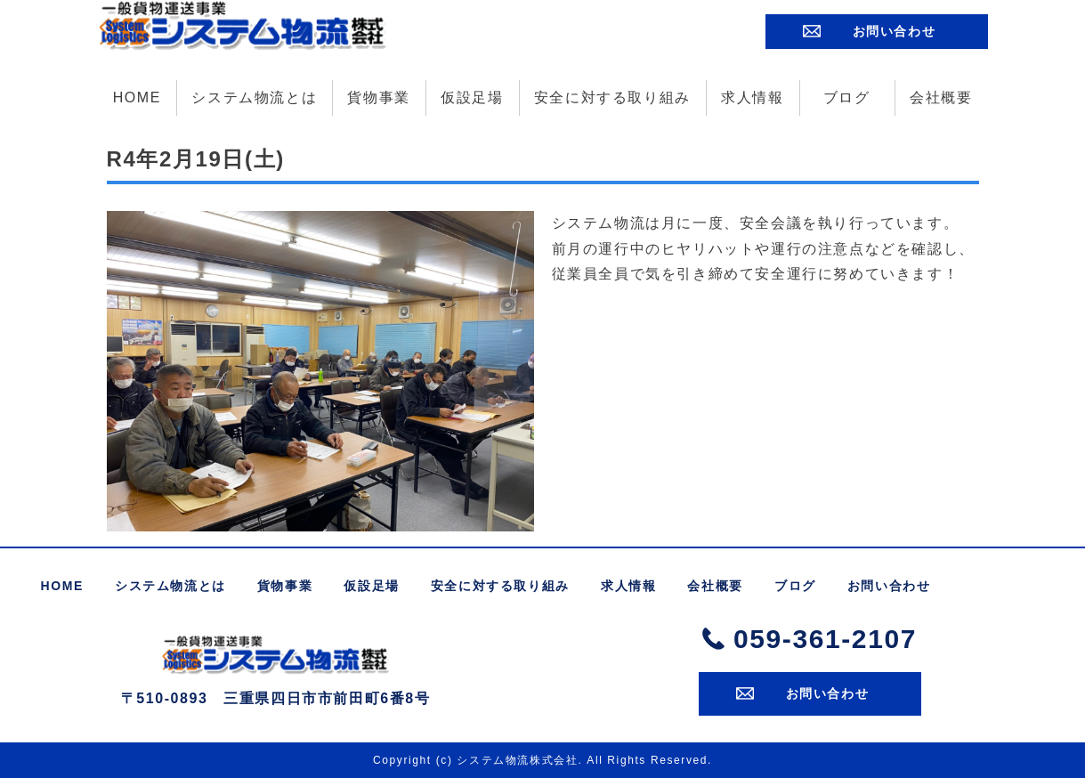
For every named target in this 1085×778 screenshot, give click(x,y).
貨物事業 (378, 96)
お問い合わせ (894, 30)
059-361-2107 (825, 637)
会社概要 (941, 96)
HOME (137, 96)
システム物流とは (254, 96)
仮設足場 (472, 96)
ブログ (846, 96)
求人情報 (752, 96)
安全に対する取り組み (612, 96)
